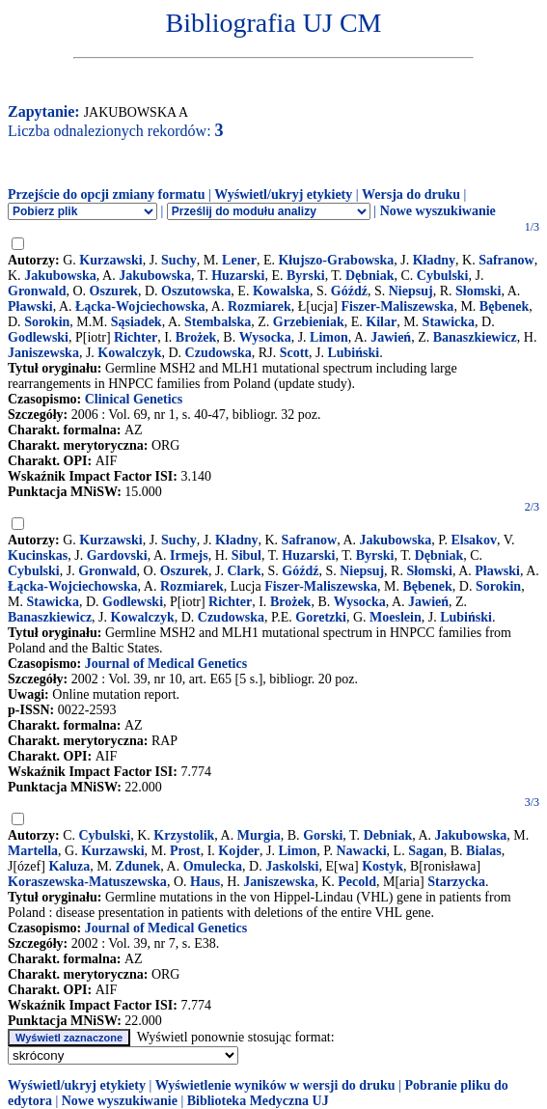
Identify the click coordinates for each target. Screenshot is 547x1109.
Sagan (426, 851)
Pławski (30, 306)
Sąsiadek (136, 322)
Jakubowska (60, 275)
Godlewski (38, 337)
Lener (239, 260)
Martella (33, 851)
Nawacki (361, 851)
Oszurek (114, 291)
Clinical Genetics (134, 399)
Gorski (322, 835)
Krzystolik (183, 835)
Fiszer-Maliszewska (397, 306)
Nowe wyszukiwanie (438, 211)
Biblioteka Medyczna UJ (258, 1101)
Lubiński (353, 353)
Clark (243, 571)
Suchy (179, 260)
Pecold (357, 881)
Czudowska (218, 353)
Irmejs (189, 555)
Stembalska (217, 322)
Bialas (484, 851)
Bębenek (504, 306)
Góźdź (349, 291)
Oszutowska (196, 291)
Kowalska (281, 291)
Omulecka (212, 866)
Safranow (506, 260)
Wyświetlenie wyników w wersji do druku (275, 1085)
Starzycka (456, 881)
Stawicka (449, 322)
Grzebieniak (308, 322)
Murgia (259, 835)
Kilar (381, 322)
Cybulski (443, 275)
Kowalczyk (129, 353)
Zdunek (138, 866)
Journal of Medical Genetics (166, 663)
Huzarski (237, 275)
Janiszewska (43, 353)
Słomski (478, 291)
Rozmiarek (259, 306)
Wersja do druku (411, 194)
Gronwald (37, 291)
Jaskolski (291, 866)
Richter (135, 337)
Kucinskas (38, 555)
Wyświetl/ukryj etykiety (283, 194)
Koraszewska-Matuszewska (87, 881)
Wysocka (265, 337)
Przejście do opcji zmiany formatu (106, 194)
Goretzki (320, 617)
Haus (205, 881)
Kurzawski (110, 260)
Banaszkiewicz (475, 337)
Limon (329, 337)
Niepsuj (411, 291)
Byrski (306, 275)
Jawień (390, 337)
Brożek (196, 337)
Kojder (239, 851)
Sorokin (46, 322)
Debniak (388, 835)
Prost (185, 851)
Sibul (246, 555)
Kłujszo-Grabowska (336, 260)
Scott (294, 353)
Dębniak (370, 275)
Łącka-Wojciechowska (140, 306)
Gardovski (117, 555)
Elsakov (473, 540)
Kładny (434, 260)
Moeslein (395, 617)
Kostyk (382, 866)
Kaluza (69, 866)
